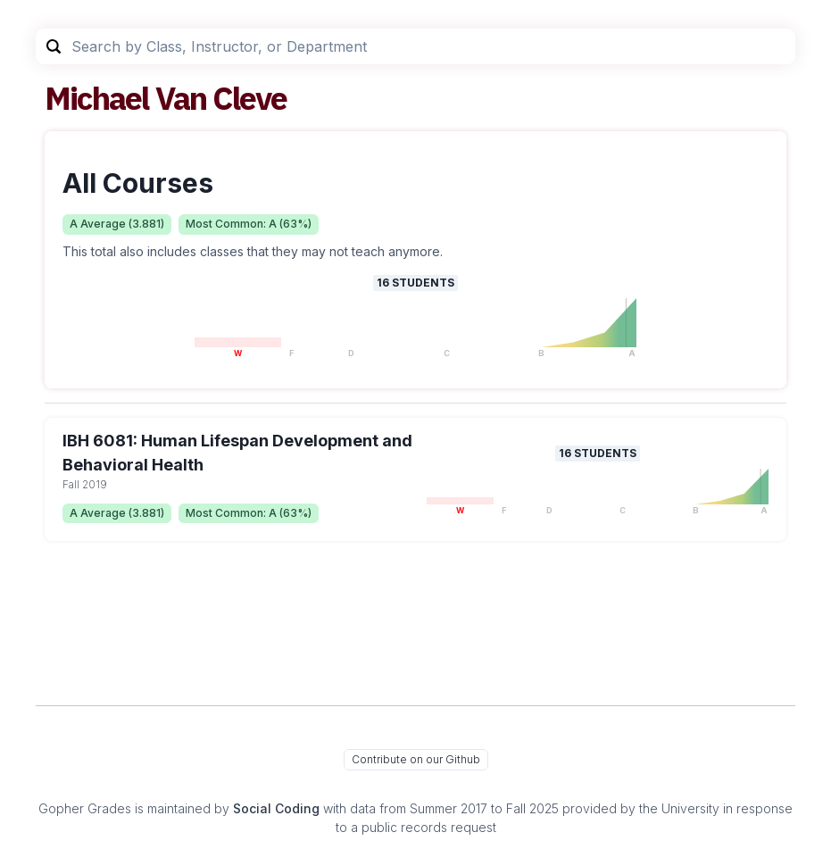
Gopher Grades (84, 808)
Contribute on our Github (416, 759)
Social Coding (276, 808)
